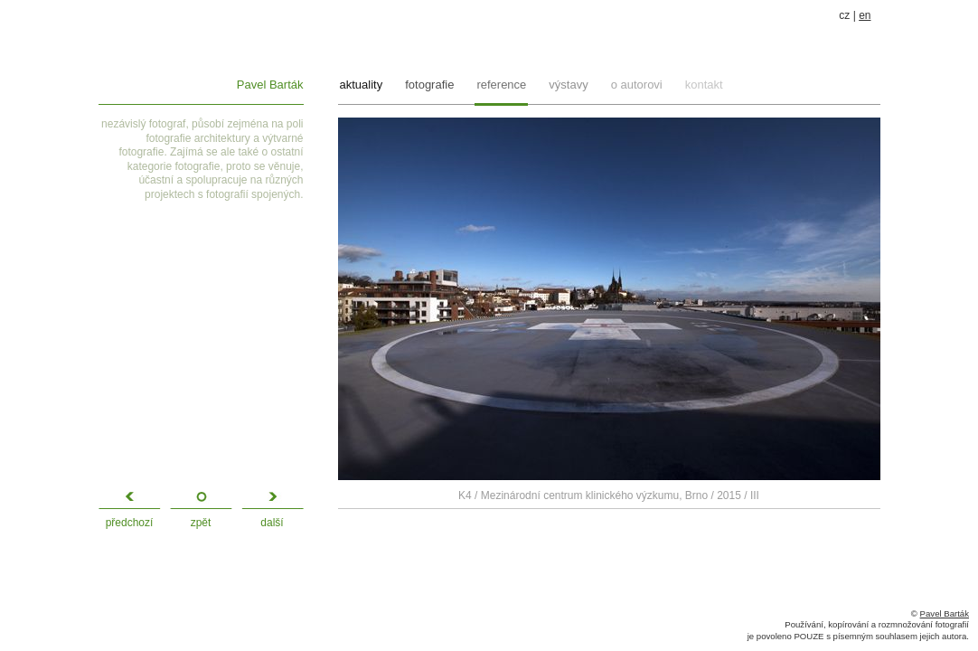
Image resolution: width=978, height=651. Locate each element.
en (864, 15)
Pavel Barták (270, 84)
